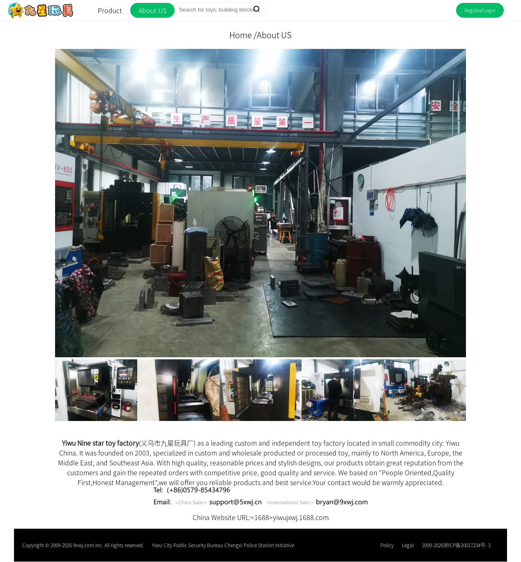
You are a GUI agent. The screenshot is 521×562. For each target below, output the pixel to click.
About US (152, 10)
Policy (387, 544)
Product (110, 10)
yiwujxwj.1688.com (301, 517)
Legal (408, 544)
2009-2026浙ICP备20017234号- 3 (456, 544)
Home (240, 35)
